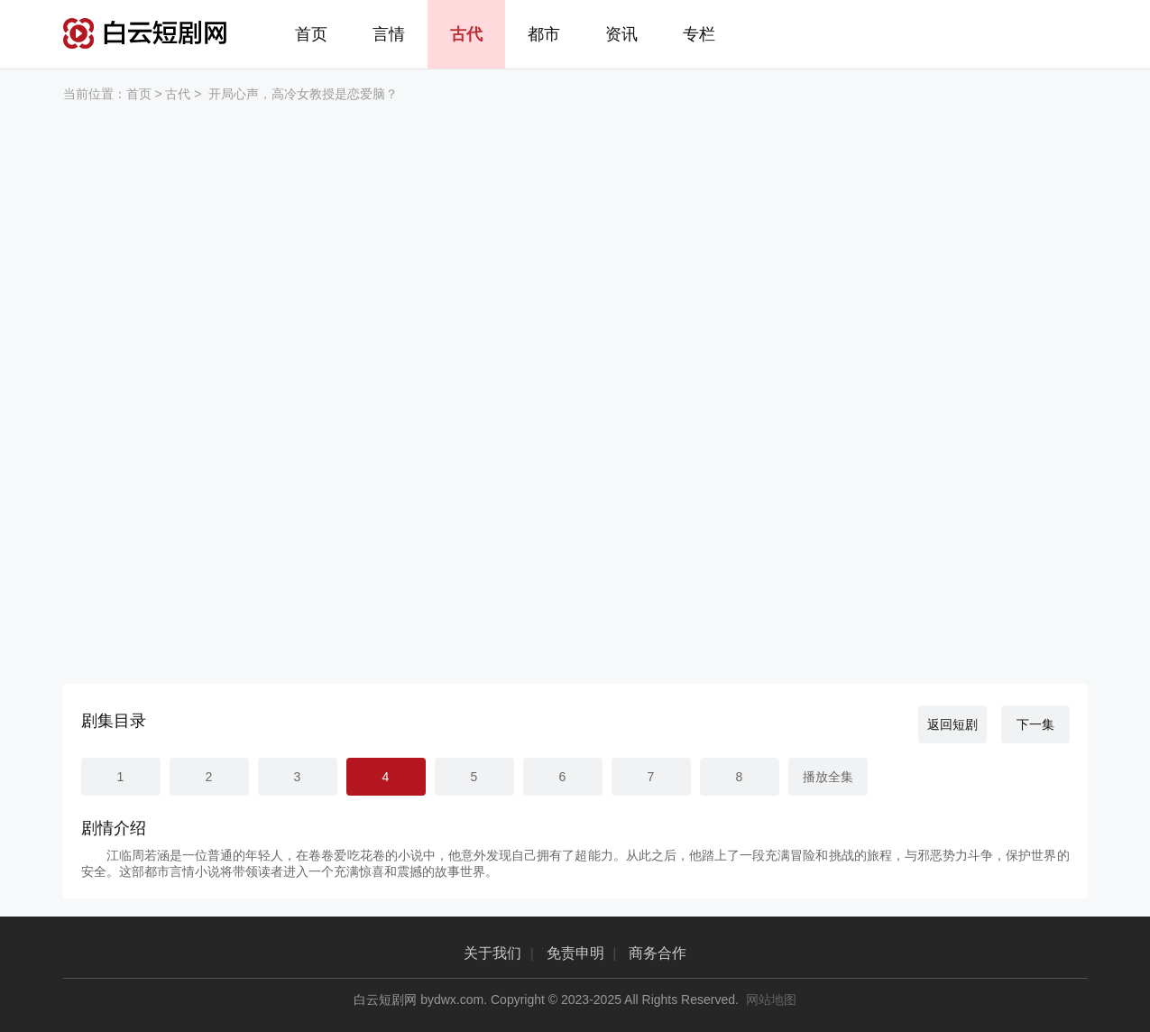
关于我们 (492, 953)
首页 (311, 34)
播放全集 (828, 776)
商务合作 (657, 953)
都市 (544, 34)
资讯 (621, 34)
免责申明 (575, 953)
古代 (466, 34)
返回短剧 (952, 724)
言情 (389, 34)
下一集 (1035, 724)
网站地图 (771, 999)
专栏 (699, 34)
